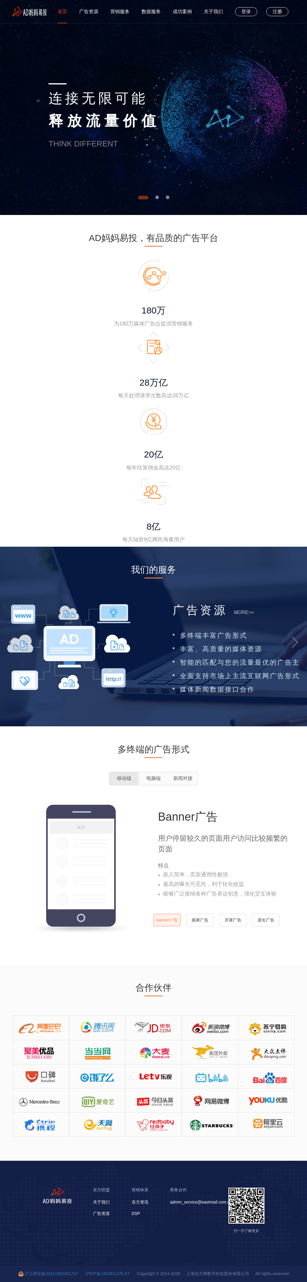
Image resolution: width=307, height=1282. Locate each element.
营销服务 (120, 11)
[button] (12, 642)
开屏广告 (233, 920)
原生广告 (266, 920)
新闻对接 (182, 778)
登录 (246, 11)
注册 (277, 11)
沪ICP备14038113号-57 (107, 1273)
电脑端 (153, 778)
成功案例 (182, 11)
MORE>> (244, 612)
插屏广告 (200, 920)
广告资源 (88, 11)
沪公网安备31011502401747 (51, 1273)
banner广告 (167, 920)
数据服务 (151, 11)
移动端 (124, 778)
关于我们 (213, 11)
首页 (62, 11)
